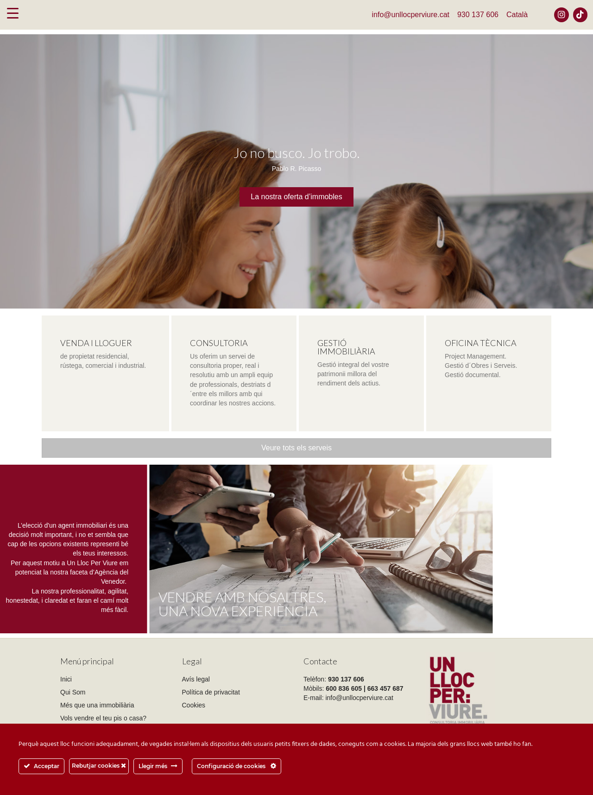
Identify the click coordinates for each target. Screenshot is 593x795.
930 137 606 (477, 15)
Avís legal (196, 679)
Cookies (194, 705)
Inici (66, 679)
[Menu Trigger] (12, 12)
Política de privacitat (211, 692)
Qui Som (72, 692)
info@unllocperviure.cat (410, 15)
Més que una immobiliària (97, 705)
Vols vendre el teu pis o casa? (103, 718)
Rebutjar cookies (99, 765)
